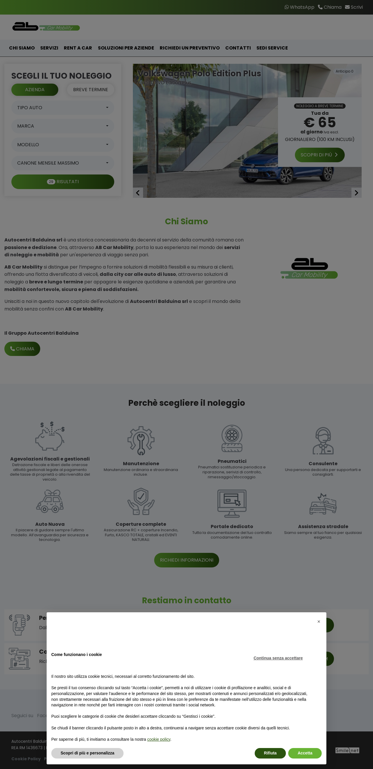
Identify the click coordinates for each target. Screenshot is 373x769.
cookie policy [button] (158, 739)
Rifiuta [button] (270, 753)
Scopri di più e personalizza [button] (87, 753)
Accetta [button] (305, 753)
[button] (318, 621)
